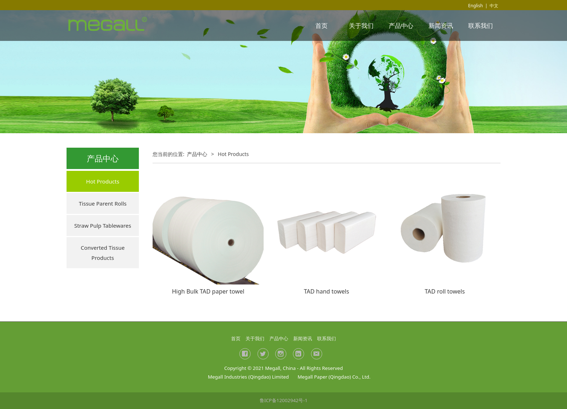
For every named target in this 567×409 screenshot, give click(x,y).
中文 (494, 6)
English (475, 6)
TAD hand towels (326, 291)
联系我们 (480, 25)
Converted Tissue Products (102, 252)
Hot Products (102, 181)
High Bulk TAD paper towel (208, 291)
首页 (321, 25)
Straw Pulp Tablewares (102, 225)
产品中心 (401, 25)
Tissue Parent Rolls (103, 203)
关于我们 (361, 25)
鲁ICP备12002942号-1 (284, 400)
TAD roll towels (445, 291)
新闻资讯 (441, 25)
